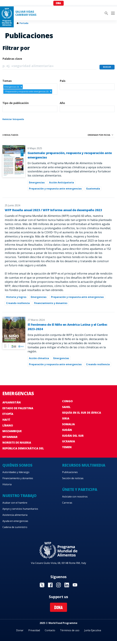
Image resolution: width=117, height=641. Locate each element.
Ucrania (68, 441)
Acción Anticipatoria (61, 182)
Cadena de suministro (14, 527)
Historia (7, 484)
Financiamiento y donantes (50, 303)
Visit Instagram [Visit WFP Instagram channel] (58, 585)
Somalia (68, 424)
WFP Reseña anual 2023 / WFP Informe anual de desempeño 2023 (53, 210)
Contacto (50, 630)
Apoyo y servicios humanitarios (20, 508)
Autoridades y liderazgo (15, 472)
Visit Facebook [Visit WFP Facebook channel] (50, 585)
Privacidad (34, 630)
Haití (6, 419)
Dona (58, 3)
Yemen (67, 447)
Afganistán (11, 402)
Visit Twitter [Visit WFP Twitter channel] (42, 585)
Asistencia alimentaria (14, 515)
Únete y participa (79, 489)
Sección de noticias (72, 478)
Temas (7, 81)
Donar (19, 630)
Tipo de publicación (15, 103)
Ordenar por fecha (99, 134)
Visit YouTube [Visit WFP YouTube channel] (75, 585)
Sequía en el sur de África (81, 412)
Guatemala (93, 188)
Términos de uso (69, 630)
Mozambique (12, 431)
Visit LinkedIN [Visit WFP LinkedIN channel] (66, 585)
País (62, 81)
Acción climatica (39, 358)
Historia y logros (16, 297)
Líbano (7, 425)
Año (62, 103)
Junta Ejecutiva (92, 630)
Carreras (67, 502)
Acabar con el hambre (14, 502)
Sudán (67, 430)
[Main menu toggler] (112, 13)
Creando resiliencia (18, 303)
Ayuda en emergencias (15, 521)
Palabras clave (12, 58)
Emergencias (37, 182)
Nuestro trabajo (19, 495)
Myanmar (10, 437)
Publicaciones (70, 472)
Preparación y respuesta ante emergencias (55, 188)
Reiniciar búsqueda (13, 119)
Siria (65, 418)
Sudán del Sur (73, 435)
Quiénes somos (17, 465)
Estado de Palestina (17, 408)
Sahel (66, 407)
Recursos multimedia (83, 465)
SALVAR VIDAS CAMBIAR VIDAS (25, 13)
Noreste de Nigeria (16, 442)
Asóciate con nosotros (75, 496)
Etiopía (7, 414)
